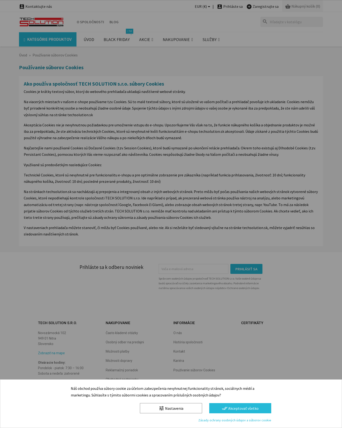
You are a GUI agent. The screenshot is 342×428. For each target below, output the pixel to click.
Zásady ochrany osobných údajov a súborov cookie (234, 420)
